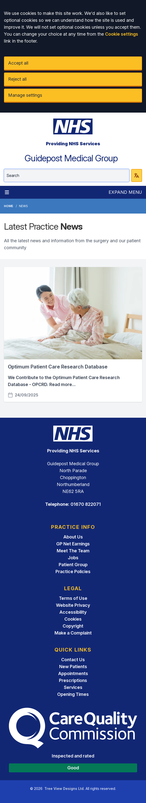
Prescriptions (73, 680)
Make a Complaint (73, 632)
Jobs (73, 557)
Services (73, 687)
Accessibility (73, 612)
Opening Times (73, 694)
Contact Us (73, 659)
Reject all (17, 79)
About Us (73, 536)
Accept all (18, 63)
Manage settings (25, 95)
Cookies (73, 619)
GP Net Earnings (73, 543)
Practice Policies (73, 571)
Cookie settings (121, 34)
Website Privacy (73, 605)
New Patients (73, 666)
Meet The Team (73, 550)
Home (8, 206)
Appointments (73, 673)
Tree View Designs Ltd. (64, 788)
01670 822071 (86, 504)
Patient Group (73, 564)
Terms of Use (73, 598)
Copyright (73, 626)
